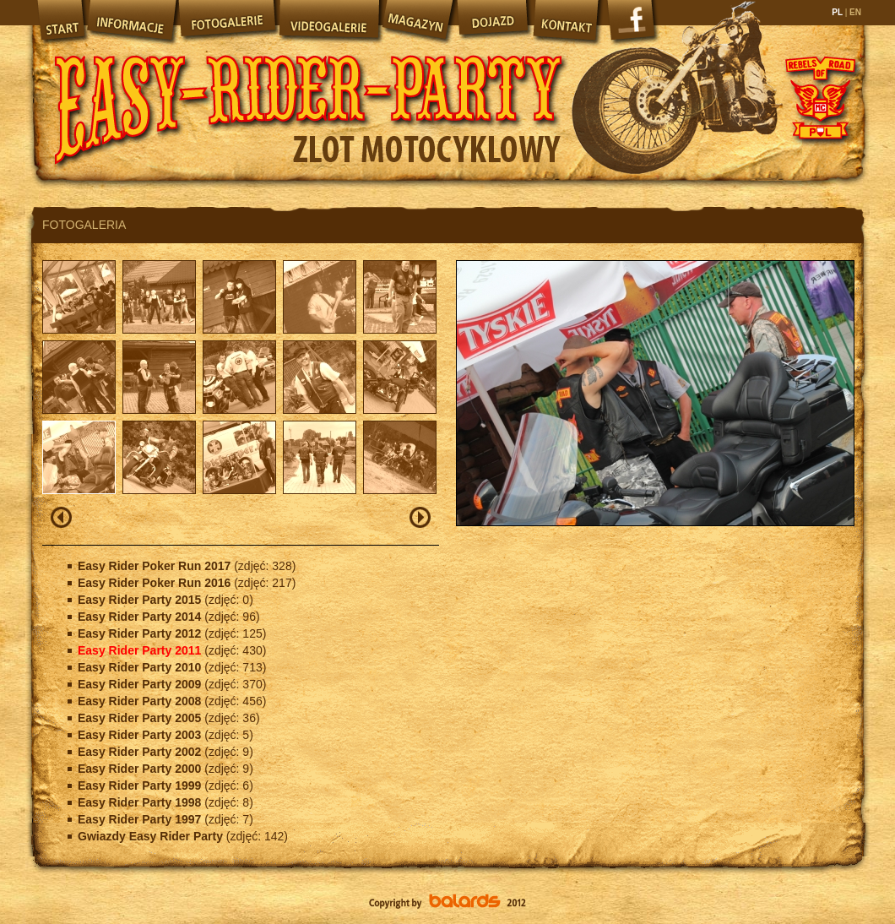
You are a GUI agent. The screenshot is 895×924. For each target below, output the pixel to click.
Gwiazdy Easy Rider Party (152, 836)
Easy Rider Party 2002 (141, 751)
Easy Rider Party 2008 (141, 701)
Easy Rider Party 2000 (141, 768)
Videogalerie (328, 21)
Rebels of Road (819, 97)
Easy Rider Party (308, 92)
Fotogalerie (227, 21)
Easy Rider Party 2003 (141, 735)
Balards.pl (447, 902)
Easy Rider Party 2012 (141, 633)
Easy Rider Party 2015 (141, 599)
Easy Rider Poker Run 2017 (156, 566)
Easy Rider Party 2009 (141, 684)
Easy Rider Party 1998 (141, 802)
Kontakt (567, 21)
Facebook (633, 25)
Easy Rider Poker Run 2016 (156, 583)
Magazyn (417, 21)
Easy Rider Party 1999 (141, 785)
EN (854, 12)
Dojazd (493, 21)
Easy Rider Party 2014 (141, 616)
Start (59, 21)
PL (838, 12)
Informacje (130, 21)
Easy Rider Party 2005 (141, 718)
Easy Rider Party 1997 (141, 819)
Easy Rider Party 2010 (141, 667)
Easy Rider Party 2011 (141, 650)
